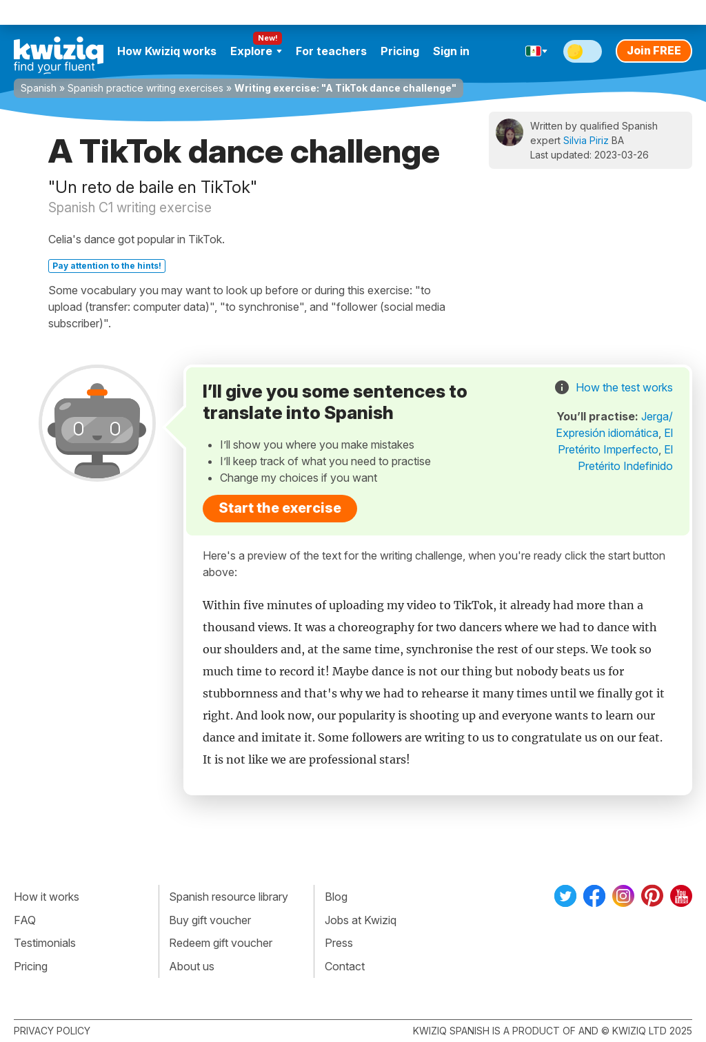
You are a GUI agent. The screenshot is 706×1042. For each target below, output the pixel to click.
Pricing (400, 51)
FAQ (25, 920)
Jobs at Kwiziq (360, 920)
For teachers (331, 51)
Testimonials (45, 943)
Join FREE (654, 50)
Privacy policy (52, 1030)
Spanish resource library (228, 896)
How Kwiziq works (166, 51)
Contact (345, 966)
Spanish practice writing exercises (145, 88)
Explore (256, 51)
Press (339, 943)
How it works (46, 896)
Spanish (39, 88)
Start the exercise (280, 508)
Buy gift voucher (210, 920)
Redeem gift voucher (220, 943)
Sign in (451, 51)
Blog (336, 896)
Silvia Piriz (586, 140)
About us (191, 966)
